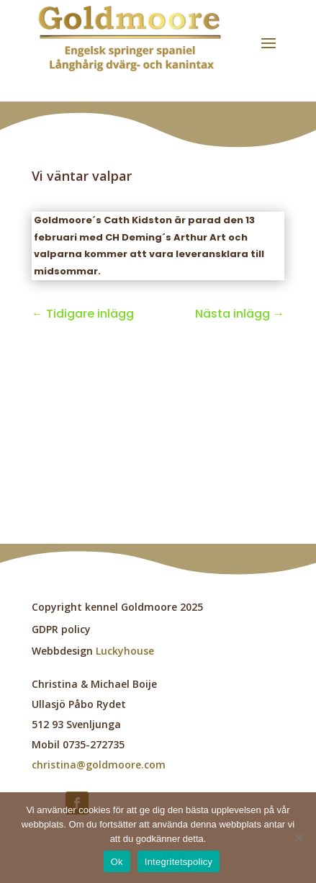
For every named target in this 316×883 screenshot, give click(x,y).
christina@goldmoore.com (99, 764)
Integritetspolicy (179, 861)
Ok (117, 861)
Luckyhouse (125, 651)
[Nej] (298, 837)
